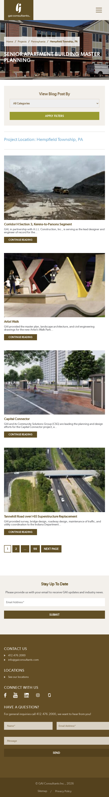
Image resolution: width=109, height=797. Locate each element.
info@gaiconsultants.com (23, 659)
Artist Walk (11, 321)
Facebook (5, 695)
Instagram (37, 695)
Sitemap (42, 791)
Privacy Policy (63, 791)
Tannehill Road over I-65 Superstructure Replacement (40, 516)
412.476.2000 (16, 655)
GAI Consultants (18, 10)
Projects (22, 41)
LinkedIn (26, 695)
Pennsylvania (38, 41)
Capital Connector (17, 419)
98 (36, 548)
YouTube (15, 695)
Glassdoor (49, 695)
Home (9, 41)
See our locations (18, 676)
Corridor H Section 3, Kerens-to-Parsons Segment (38, 224)
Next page (51, 548)
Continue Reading (20, 239)
